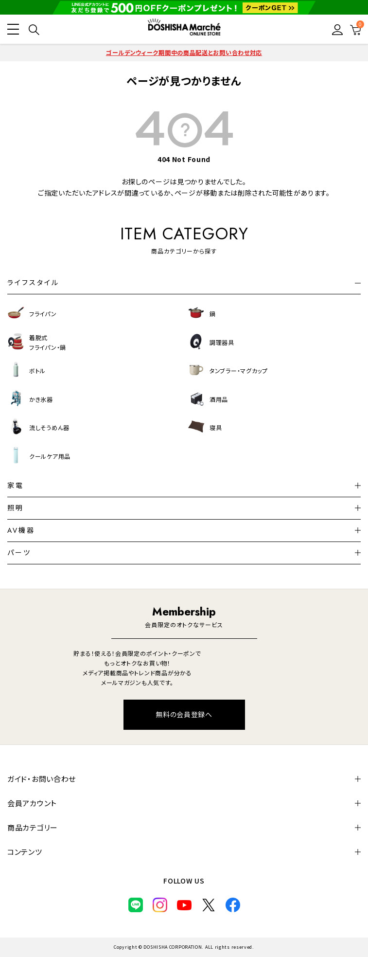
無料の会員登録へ (184, 714)
